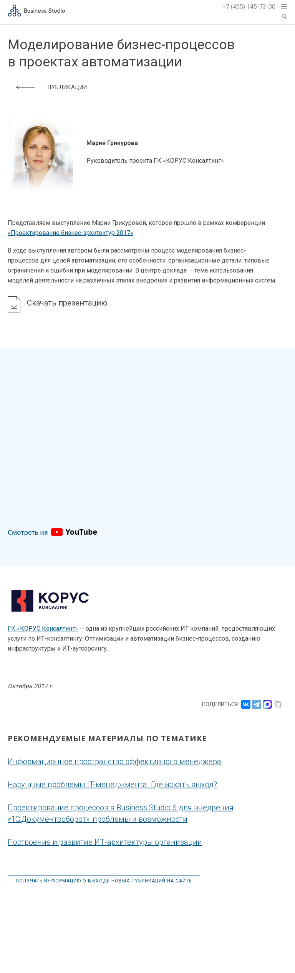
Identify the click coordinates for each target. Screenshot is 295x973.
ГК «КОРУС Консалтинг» (43, 628)
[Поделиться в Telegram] (256, 704)
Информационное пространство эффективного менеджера (114, 761)
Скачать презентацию (67, 302)
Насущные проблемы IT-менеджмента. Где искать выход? (112, 784)
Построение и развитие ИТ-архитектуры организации (105, 842)
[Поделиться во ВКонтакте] (245, 704)
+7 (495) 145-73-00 (248, 6)
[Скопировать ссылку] (278, 704)
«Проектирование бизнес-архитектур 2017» (70, 232)
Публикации (67, 87)
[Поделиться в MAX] (267, 704)
